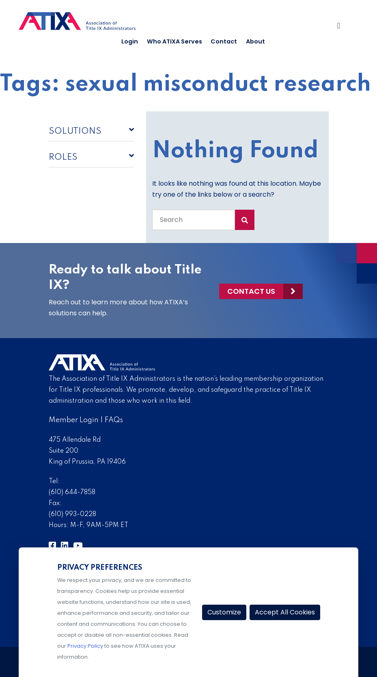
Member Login (74, 420)
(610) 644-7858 (72, 492)
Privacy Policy (85, 645)
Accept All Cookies (285, 612)
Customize (224, 612)
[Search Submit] (244, 220)
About (255, 41)
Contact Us (251, 291)
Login (129, 41)
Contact (224, 41)
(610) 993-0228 (72, 514)
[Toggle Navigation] (342, 26)
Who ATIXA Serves (174, 41)
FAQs (114, 420)
